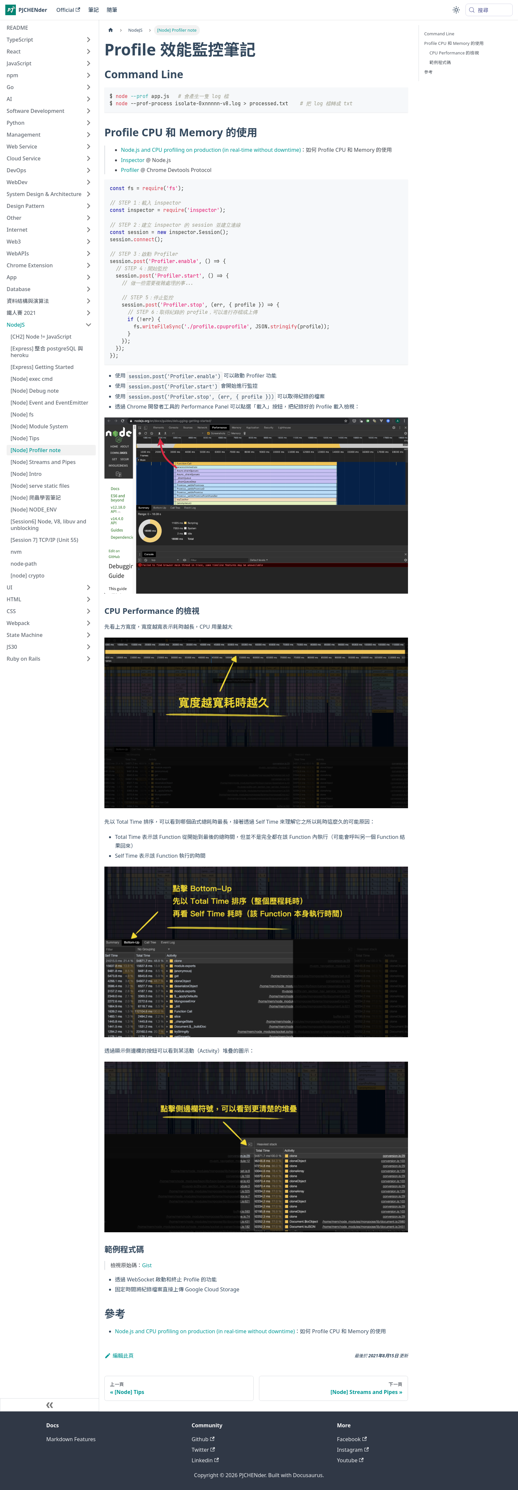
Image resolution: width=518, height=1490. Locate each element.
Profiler (130, 170)
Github (203, 1439)
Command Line (439, 34)
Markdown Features (70, 1439)
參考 (428, 72)
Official (68, 10)
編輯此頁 (119, 1355)
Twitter (203, 1449)
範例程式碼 (440, 62)
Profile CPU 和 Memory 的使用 (454, 43)
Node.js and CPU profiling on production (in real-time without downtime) (211, 149)
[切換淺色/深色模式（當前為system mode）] (456, 10)
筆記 (93, 10)
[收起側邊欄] (49, 1404)
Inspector (133, 160)
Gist (147, 1265)
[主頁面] (110, 30)
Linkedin (205, 1460)
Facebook (352, 1439)
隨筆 (112, 10)
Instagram (353, 1449)
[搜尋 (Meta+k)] (489, 10)
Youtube (350, 1460)
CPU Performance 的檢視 (454, 53)
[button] (49, 39)
